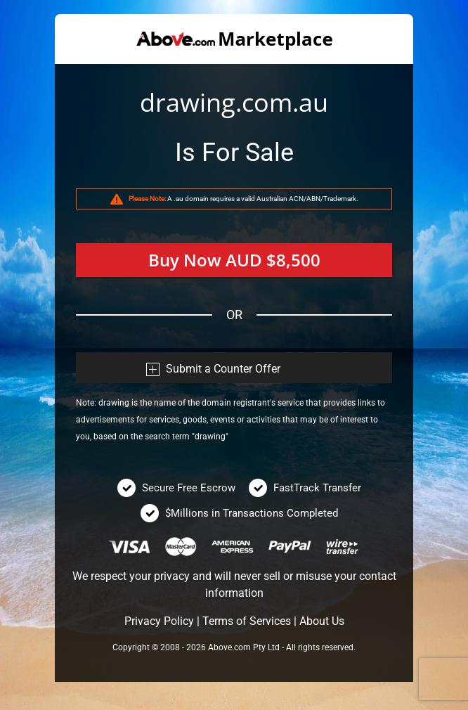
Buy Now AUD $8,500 (234, 259)
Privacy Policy (159, 621)
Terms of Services (246, 621)
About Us (321, 621)
